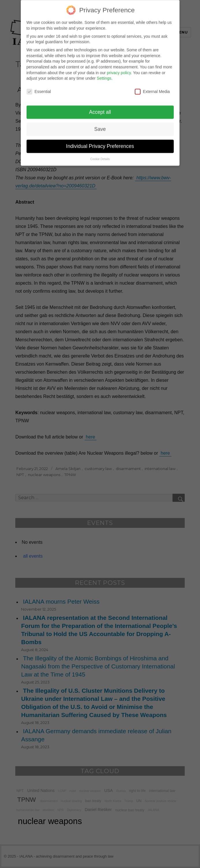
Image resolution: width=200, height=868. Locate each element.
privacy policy (119, 67)
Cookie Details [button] (100, 154)
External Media (152, 86)
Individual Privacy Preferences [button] (100, 141)
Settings (104, 73)
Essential (39, 86)
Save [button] (100, 124)
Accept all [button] (100, 107)
